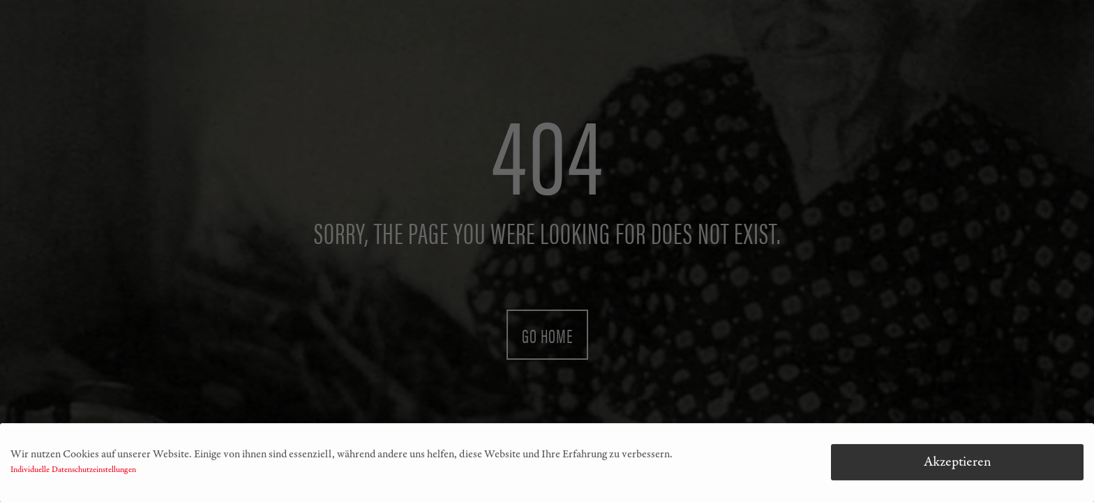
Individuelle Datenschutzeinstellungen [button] (73, 472)
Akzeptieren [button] (957, 464)
